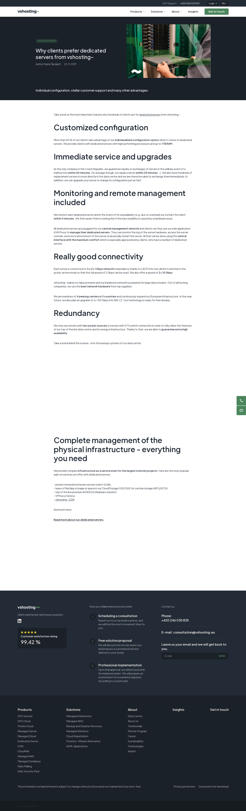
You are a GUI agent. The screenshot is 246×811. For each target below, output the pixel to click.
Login (213, 3)
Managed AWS (74, 721)
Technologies (135, 746)
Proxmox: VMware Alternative (83, 741)
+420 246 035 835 (190, 3)
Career (132, 736)
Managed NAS (26, 756)
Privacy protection (184, 786)
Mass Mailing (25, 766)
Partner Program (137, 731)
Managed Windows (77, 731)
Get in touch (219, 709)
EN (224, 3)
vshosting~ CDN (64, 499)
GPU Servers (25, 716)
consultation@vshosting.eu (194, 632)
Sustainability (135, 741)
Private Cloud (25, 726)
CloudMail (23, 751)
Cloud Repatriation (77, 736)
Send (222, 656)
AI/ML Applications (77, 746)
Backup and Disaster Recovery (84, 726)
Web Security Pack (29, 771)
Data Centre (135, 716)
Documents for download (214, 786)
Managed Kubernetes (79, 716)
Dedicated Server (28, 741)
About (177, 11)
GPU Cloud (24, 721)
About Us (133, 721)
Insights (193, 11)
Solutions (158, 11)
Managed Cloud (27, 736)
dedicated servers (150, 114)
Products (137, 11)
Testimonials (135, 726)
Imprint (132, 751)
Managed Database (29, 761)
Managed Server (27, 731)
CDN (20, 746)
